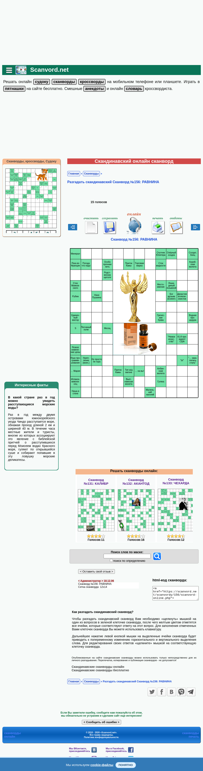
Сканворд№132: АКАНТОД (136, 481)
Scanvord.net (47, 69)
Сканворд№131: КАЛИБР (96, 481)
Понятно (126, 765)
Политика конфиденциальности (101, 739)
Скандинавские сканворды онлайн (95, 669)
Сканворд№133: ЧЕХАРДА (176, 481)
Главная (71, 173)
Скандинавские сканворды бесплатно (98, 672)
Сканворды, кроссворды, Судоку (29, 161)
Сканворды (89, 173)
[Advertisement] (101, 32)
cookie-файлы (101, 765)
